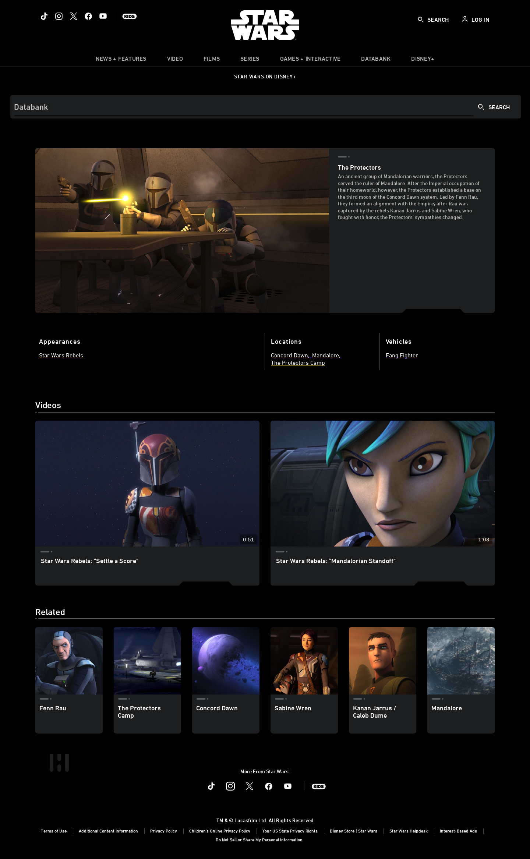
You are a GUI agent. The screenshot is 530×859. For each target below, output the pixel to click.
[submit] (420, 19)
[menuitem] (175, 60)
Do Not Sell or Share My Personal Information (259, 839)
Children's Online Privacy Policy (219, 830)
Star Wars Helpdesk (408, 830)
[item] (121, 60)
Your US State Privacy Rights (290, 830)
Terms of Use (54, 830)
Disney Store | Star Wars (353, 830)
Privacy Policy (163, 830)
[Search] (265, 107)
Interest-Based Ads (458, 830)
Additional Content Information (108, 830)
